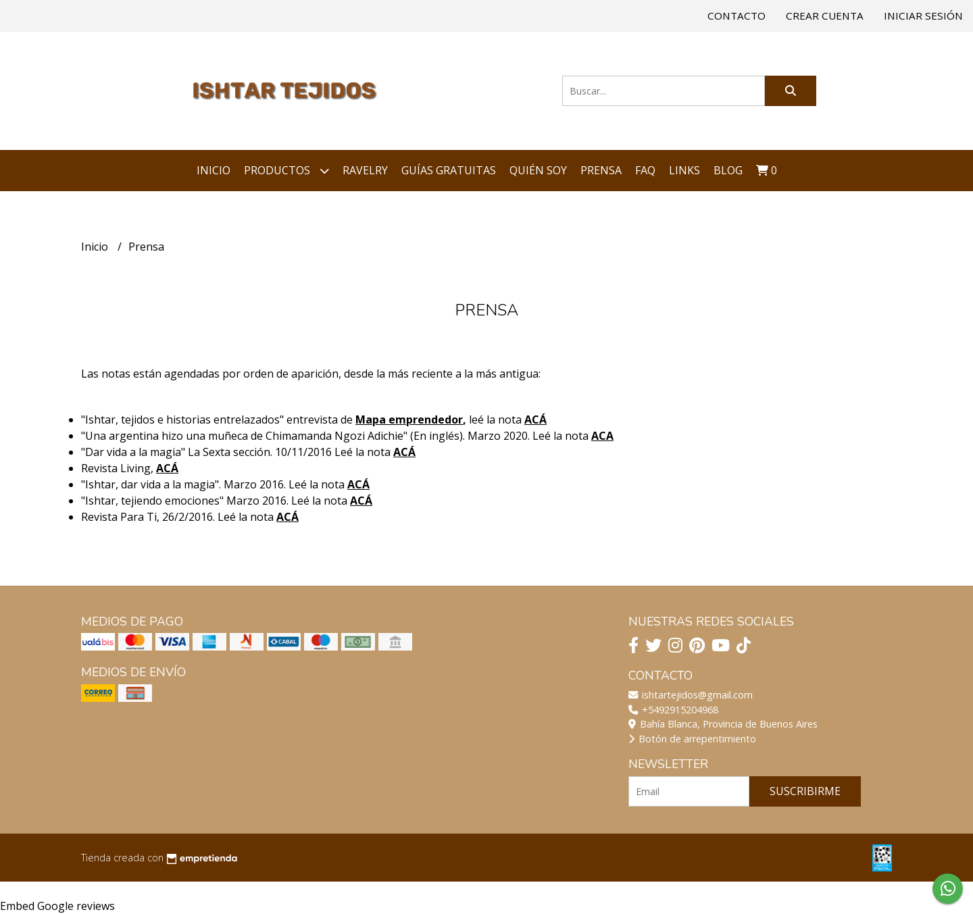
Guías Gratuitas (448, 170)
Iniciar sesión (923, 15)
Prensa (601, 170)
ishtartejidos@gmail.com (690, 694)
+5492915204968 (673, 709)
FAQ (645, 170)
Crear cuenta (825, 15)
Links (684, 170)
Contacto (736, 15)
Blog (728, 170)
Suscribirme (805, 791)
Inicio (213, 170)
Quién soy (538, 170)
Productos (286, 170)
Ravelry (365, 170)
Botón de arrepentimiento (692, 738)
